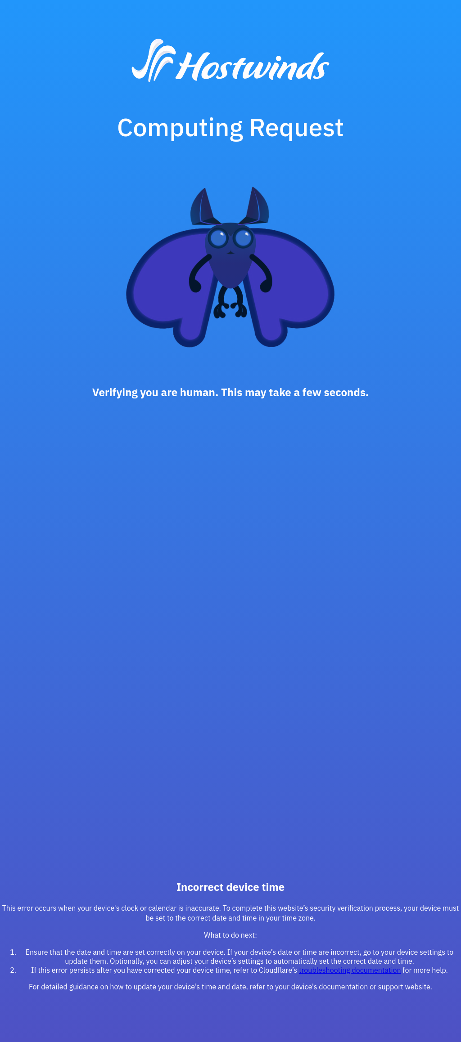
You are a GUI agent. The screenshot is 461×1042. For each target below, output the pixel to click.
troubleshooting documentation (350, 970)
